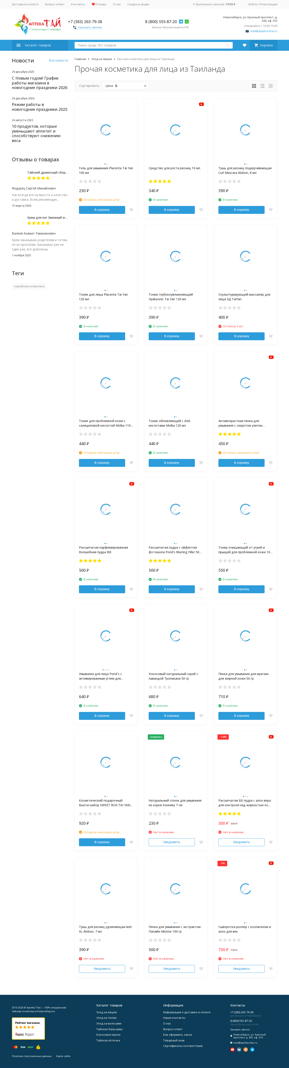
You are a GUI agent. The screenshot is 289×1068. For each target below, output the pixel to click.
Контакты (78, 4)
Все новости (58, 60)
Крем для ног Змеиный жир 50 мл (52, 217)
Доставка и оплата (25, 4)
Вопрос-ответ (54, 4)
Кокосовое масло (108, 1035)
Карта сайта (63, 1056)
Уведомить (171, 842)
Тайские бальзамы (109, 1029)
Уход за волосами (108, 1023)
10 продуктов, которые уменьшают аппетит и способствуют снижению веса (36, 133)
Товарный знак (174, 1040)
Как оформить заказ (177, 1035)
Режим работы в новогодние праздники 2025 (39, 107)
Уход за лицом (101, 59)
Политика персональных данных (32, 1056)
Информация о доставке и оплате (187, 1012)
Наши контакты (174, 1018)
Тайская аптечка (108, 1040)
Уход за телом (106, 1018)
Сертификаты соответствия (183, 1046)
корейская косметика (29, 286)
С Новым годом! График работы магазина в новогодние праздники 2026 (39, 82)
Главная (80, 59)
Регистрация (268, 4)
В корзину (102, 209)
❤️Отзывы (98, 4)
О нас (117, 4)
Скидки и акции (138, 4)
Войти (253, 4)
